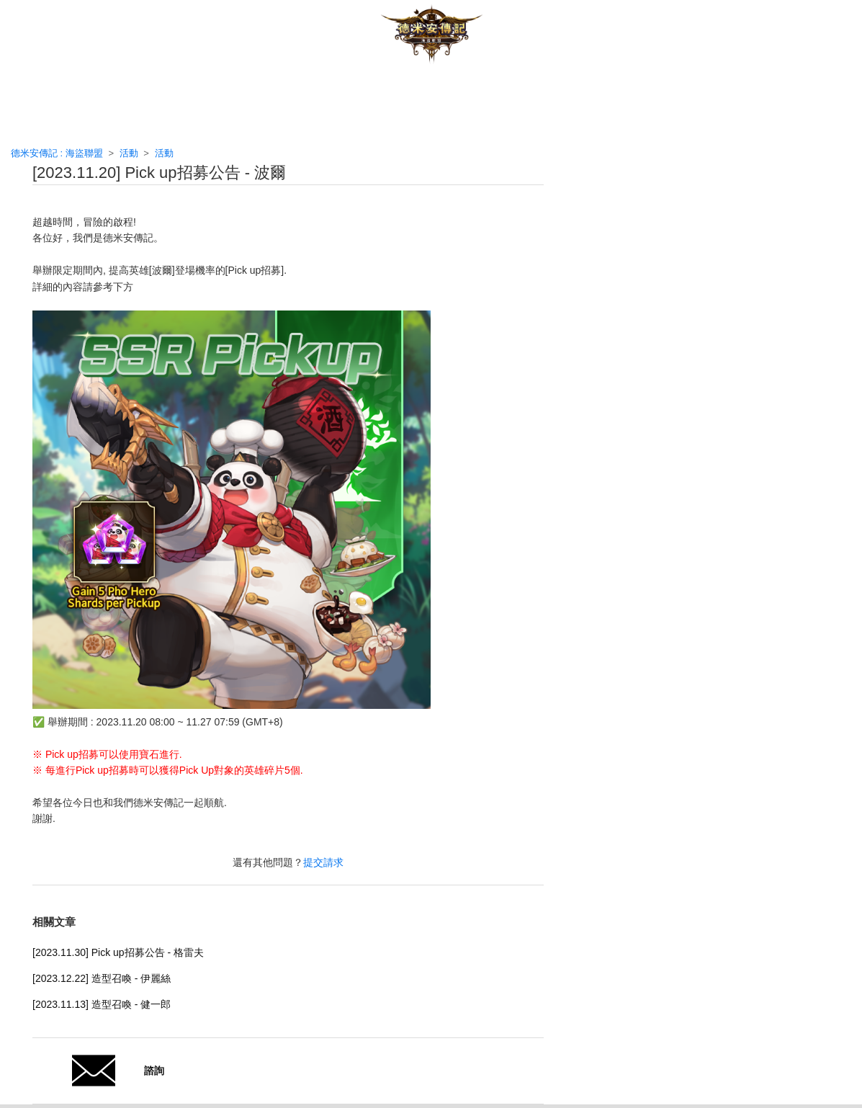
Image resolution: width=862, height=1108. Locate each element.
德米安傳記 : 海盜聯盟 (57, 153)
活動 (129, 153)
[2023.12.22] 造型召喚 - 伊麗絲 (101, 978)
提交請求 (323, 862)
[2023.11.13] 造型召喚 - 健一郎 (101, 1004)
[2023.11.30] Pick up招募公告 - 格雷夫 (118, 952)
